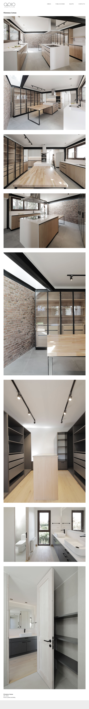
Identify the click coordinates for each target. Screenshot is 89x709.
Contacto (81, 4)
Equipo (71, 4)
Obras (49, 4)
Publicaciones (60, 4)
